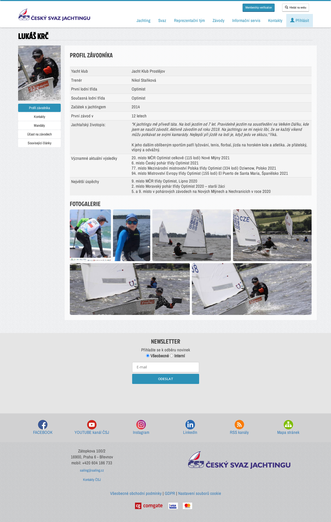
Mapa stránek (288, 427)
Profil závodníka (39, 107)
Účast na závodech (39, 134)
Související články (39, 143)
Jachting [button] (144, 20)
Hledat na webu (295, 7)
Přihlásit (299, 20)
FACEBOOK (42, 427)
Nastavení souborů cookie (199, 493)
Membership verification (258, 7)
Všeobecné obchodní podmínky (136, 493)
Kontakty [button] (275, 20)
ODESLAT (165, 378)
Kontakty (39, 116)
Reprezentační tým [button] (189, 20)
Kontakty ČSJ (92, 479)
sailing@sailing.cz (92, 470)
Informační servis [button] (246, 20)
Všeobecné (157, 356)
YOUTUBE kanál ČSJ (91, 427)
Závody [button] (218, 20)
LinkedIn (190, 427)
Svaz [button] (162, 20)
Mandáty (39, 125)
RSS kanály (239, 427)
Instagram (141, 427)
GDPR (170, 493)
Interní (177, 356)
